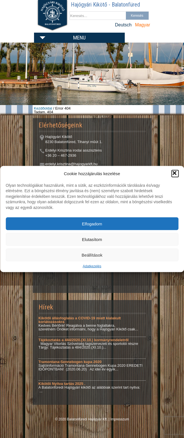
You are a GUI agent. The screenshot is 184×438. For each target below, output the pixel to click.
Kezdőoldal (43, 108)
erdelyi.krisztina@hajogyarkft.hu (71, 164)
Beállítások (92, 254)
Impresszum (120, 419)
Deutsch (123, 24)
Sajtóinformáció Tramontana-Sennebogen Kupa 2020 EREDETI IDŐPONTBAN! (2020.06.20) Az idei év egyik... (91, 365)
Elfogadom (92, 223)
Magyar (142, 24)
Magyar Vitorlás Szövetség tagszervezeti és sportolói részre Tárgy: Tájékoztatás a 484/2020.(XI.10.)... (88, 343)
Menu (79, 37)
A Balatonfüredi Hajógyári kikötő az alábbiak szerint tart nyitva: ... (92, 387)
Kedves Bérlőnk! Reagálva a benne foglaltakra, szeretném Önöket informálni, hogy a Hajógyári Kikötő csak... (88, 323)
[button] (175, 173)
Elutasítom (92, 239)
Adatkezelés (92, 266)
